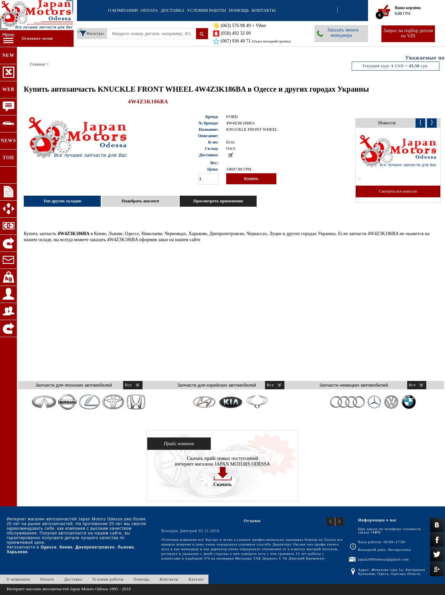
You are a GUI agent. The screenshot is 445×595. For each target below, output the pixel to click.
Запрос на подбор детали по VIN (408, 33)
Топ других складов (62, 201)
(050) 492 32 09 (236, 33)
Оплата (149, 10)
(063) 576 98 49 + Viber (243, 25)
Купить (251, 178)
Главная (38, 64)
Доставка (172, 10)
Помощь (239, 10)
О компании (123, 10)
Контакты (264, 10)
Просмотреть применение (218, 201)
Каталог (196, 579)
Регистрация (343, 10)
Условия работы (206, 10)
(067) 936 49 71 (256, 40)
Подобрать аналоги (140, 201)
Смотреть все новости (398, 191)
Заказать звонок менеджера (343, 32)
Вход (331, 10)
